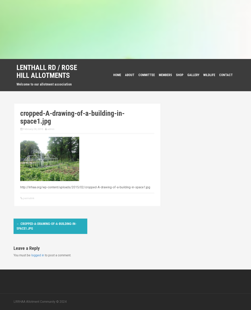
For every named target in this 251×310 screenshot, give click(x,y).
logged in (37, 255)
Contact (226, 75)
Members (165, 75)
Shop (179, 75)
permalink (28, 198)
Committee (146, 75)
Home (117, 75)
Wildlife (209, 75)
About (129, 75)
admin (50, 129)
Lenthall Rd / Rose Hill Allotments (47, 71)
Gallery (193, 75)
